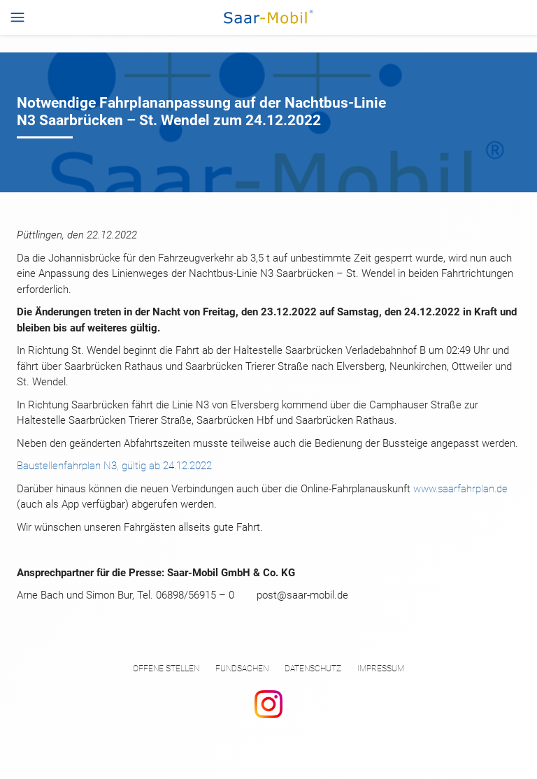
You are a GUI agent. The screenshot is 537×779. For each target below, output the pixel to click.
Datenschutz (313, 668)
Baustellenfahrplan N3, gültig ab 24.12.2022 (114, 465)
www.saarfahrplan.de (460, 489)
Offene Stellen (166, 668)
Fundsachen (241, 668)
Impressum (380, 668)
